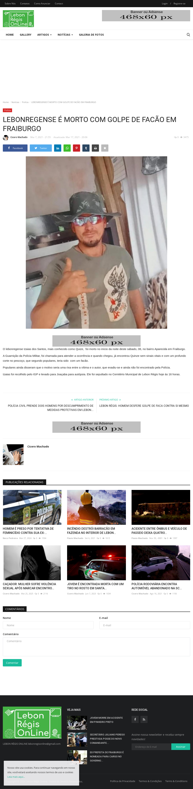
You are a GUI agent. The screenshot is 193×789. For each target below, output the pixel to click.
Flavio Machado (75, 538)
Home (10, 34)
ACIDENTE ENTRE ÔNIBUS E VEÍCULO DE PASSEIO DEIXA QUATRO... (159, 531)
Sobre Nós (10, 3)
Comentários (15, 609)
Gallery (25, 34)
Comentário (11, 634)
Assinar (180, 746)
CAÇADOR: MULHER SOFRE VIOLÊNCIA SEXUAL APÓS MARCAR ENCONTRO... (29, 586)
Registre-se (179, 3)
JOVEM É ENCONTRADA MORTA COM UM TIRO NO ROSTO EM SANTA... (95, 586)
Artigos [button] (44, 34)
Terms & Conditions (176, 781)
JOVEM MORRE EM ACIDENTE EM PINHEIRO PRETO (106, 719)
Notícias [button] (65, 34)
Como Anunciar (42, 3)
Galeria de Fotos (91, 34)
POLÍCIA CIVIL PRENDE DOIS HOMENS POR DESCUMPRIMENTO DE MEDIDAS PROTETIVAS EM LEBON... (50, 408)
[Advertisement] (96, 67)
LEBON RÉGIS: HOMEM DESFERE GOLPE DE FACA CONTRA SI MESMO (144, 406)
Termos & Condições (150, 781)
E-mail (103, 618)
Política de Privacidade (122, 781)
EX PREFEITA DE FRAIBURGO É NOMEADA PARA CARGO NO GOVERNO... (107, 756)
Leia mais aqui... (16, 776)
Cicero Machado (15, 138)
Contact (59, 3)
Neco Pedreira (10, 538)
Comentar (12, 663)
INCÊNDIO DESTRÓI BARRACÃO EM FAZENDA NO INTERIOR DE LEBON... (91, 531)
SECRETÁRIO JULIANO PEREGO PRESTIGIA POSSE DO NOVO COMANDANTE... (107, 738)
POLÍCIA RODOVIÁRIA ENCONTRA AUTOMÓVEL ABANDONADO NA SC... (157, 586)
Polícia (25, 102)
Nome (7, 618)
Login (165, 3)
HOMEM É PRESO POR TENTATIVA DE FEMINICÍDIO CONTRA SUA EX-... (28, 531)
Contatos (25, 3)
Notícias (15, 102)
